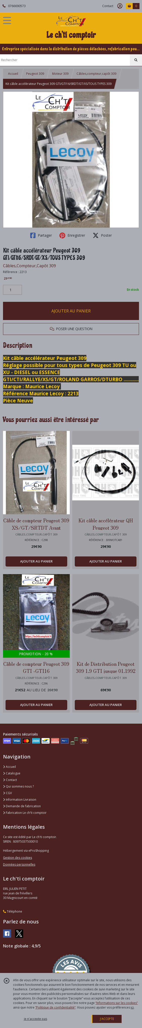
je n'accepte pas (35, 1019)
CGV (7, 793)
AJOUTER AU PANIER (71, 311)
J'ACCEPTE (107, 1019)
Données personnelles (19, 864)
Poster (102, 235)
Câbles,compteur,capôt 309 (96, 73)
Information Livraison (19, 799)
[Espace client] (120, 6)
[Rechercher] (136, 60)
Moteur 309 (60, 73)
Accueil (13, 73)
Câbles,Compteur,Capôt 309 (29, 265)
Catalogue (11, 773)
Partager (41, 235)
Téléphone (12, 911)
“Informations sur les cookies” (116, 1003)
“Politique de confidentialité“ (55, 1007)
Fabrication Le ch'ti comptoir (25, 813)
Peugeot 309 (35, 73)
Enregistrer (72, 235)
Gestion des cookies (17, 857)
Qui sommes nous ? (18, 786)
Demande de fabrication (22, 806)
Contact (107, 6)
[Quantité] (12, 290)
